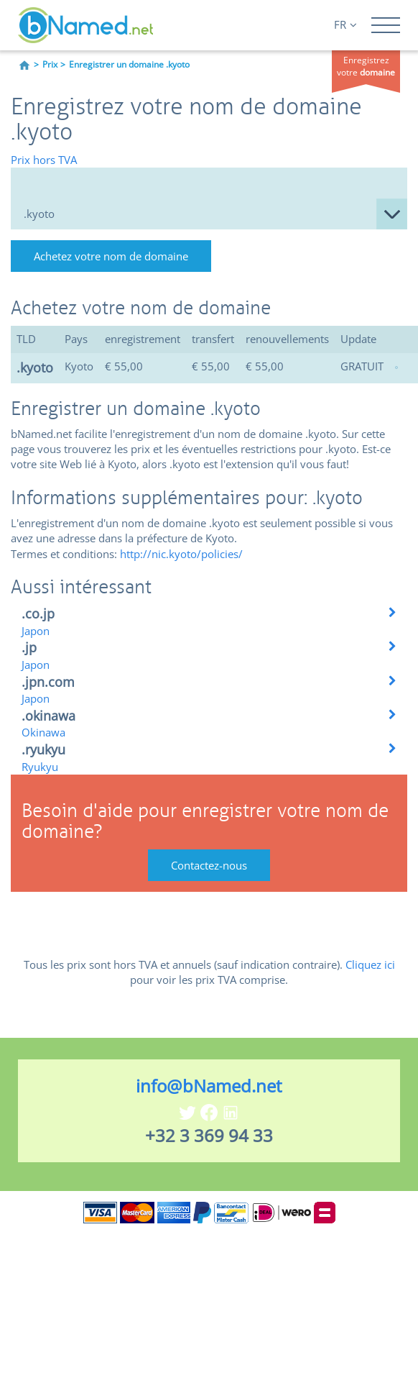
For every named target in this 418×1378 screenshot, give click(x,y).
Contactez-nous (209, 865)
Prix (49, 64)
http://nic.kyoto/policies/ (181, 554)
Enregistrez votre (366, 66)
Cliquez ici (370, 964)
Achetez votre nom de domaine (111, 256)
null (209, 214)
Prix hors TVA (44, 159)
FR (345, 24)
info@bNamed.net (209, 1086)
